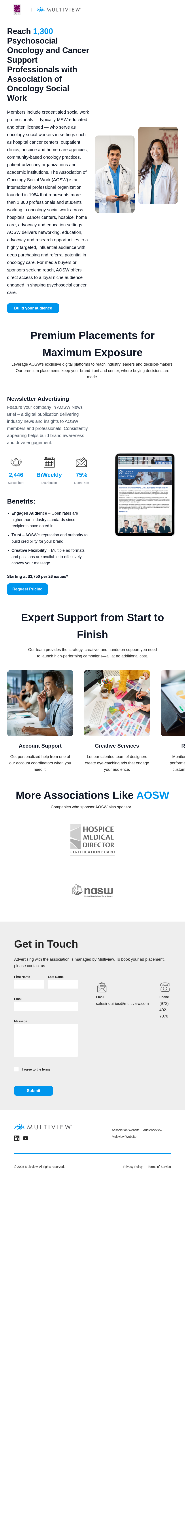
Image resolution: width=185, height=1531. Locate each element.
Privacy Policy (133, 1166)
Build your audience (33, 308)
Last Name (56, 977)
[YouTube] (25, 1139)
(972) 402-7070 (164, 1010)
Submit (33, 1090)
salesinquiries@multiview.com (122, 1003)
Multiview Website (124, 1136)
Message (20, 1021)
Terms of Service (159, 1166)
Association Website (126, 1130)
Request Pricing (27, 589)
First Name (22, 977)
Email (18, 999)
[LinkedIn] (16, 1139)
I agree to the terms (32, 1069)
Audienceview (152, 1130)
